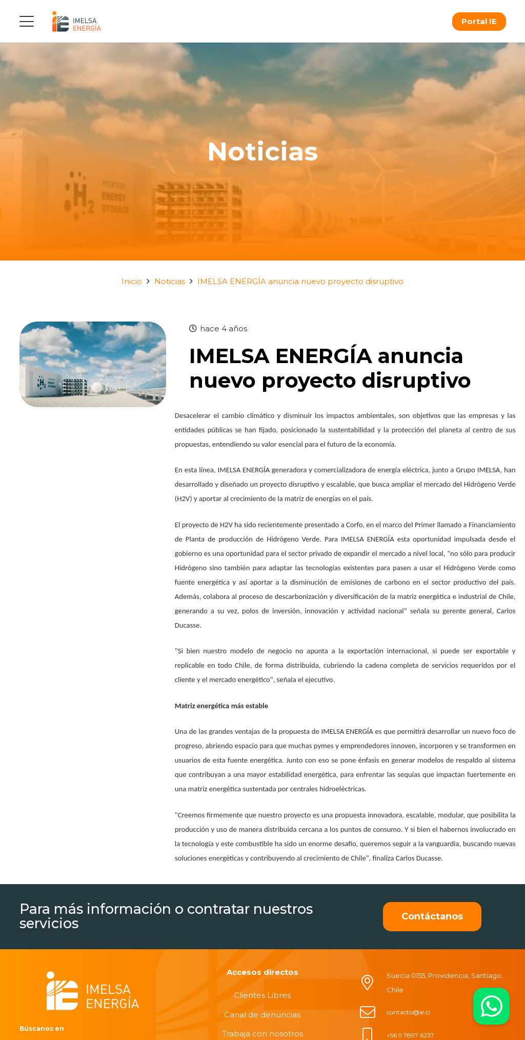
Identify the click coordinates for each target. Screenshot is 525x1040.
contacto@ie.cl (408, 1012)
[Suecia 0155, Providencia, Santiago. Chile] (373, 982)
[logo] (76, 21)
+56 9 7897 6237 (410, 1035)
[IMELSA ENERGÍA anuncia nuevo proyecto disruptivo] (92, 328)
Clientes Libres (262, 995)
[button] (26, 21)
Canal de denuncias (262, 1014)
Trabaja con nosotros (262, 1033)
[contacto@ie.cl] (373, 1012)
